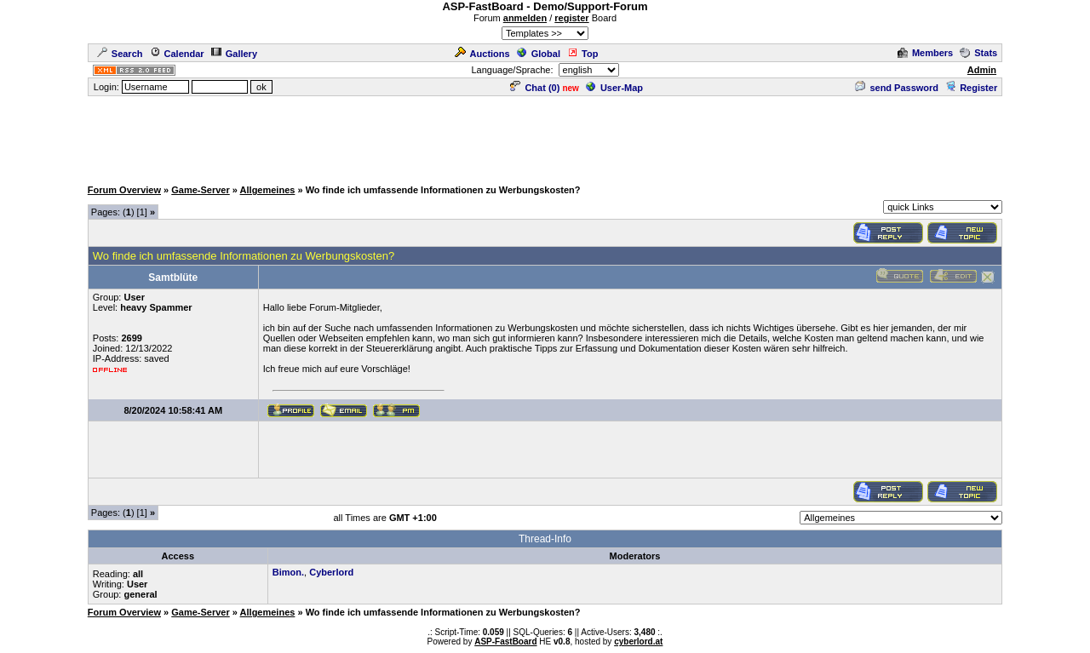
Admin (981, 70)
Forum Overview (124, 190)
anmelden (525, 18)
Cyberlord (331, 572)
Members (925, 53)
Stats (978, 53)
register (571, 18)
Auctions (482, 54)
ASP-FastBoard (505, 641)
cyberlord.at (638, 641)
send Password (896, 88)
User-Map (614, 88)
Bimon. (288, 572)
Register (971, 88)
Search (120, 54)
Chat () (534, 88)
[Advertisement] (545, 136)
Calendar (177, 54)
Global (538, 54)
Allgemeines (267, 190)
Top (582, 54)
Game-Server (200, 190)
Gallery (234, 54)
